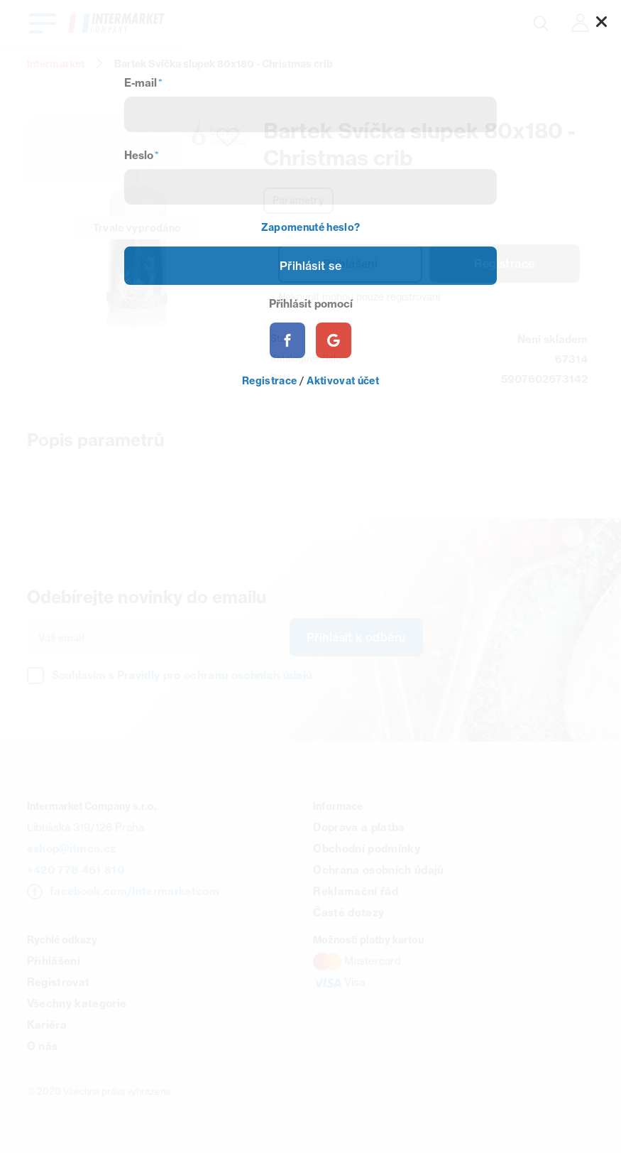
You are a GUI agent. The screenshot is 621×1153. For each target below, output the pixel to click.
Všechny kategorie (77, 1003)
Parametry (299, 200)
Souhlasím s (182, 675)
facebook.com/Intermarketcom (134, 891)
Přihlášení (350, 263)
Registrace (504, 263)
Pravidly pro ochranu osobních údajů (215, 675)
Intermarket (56, 64)
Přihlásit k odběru (356, 637)
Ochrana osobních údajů (378, 870)
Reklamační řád (355, 891)
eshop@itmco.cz (71, 848)
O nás (42, 1046)
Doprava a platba (359, 827)
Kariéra (47, 1025)
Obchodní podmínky (366, 848)
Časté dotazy (348, 912)
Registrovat (58, 982)
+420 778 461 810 (75, 870)
